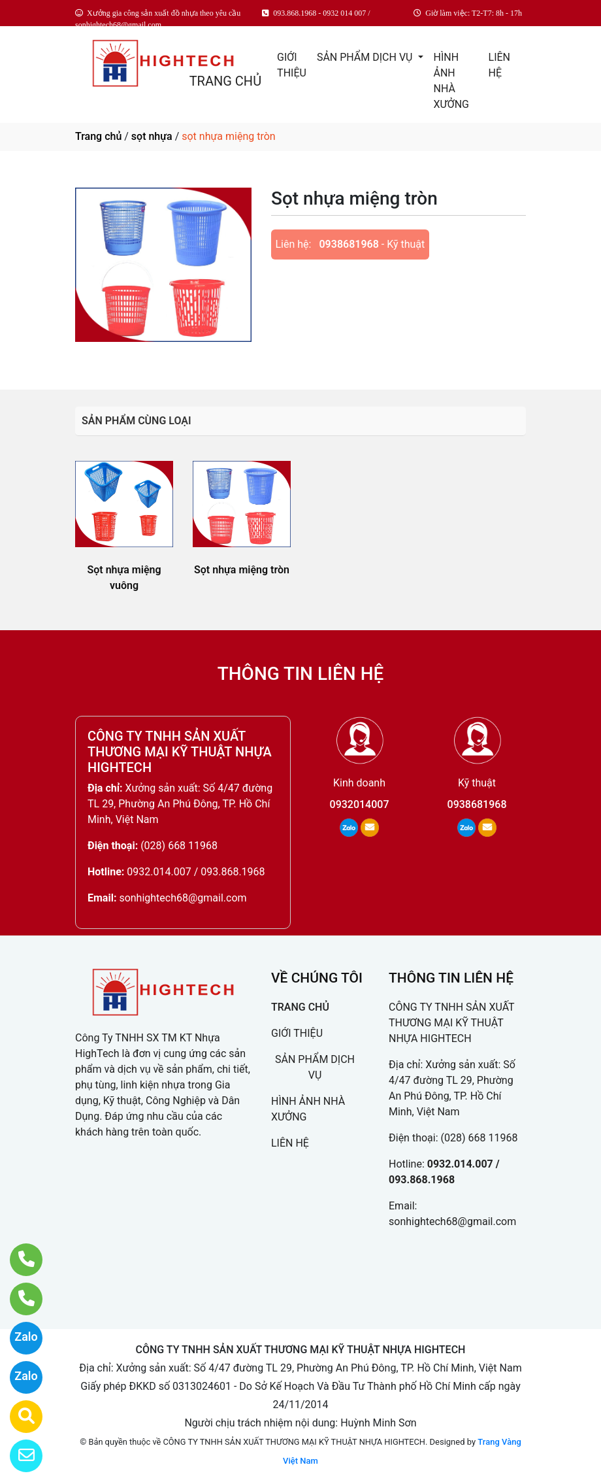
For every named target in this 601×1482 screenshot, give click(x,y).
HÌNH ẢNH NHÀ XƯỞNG (451, 80)
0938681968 (348, 244)
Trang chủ (98, 136)
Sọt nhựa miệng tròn (241, 570)
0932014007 (359, 804)
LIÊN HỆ (499, 65)
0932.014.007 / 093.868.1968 (196, 872)
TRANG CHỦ (225, 81)
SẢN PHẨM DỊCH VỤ (366, 57)
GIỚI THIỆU (291, 65)
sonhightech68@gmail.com (182, 898)
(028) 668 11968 (179, 845)
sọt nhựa (151, 136)
